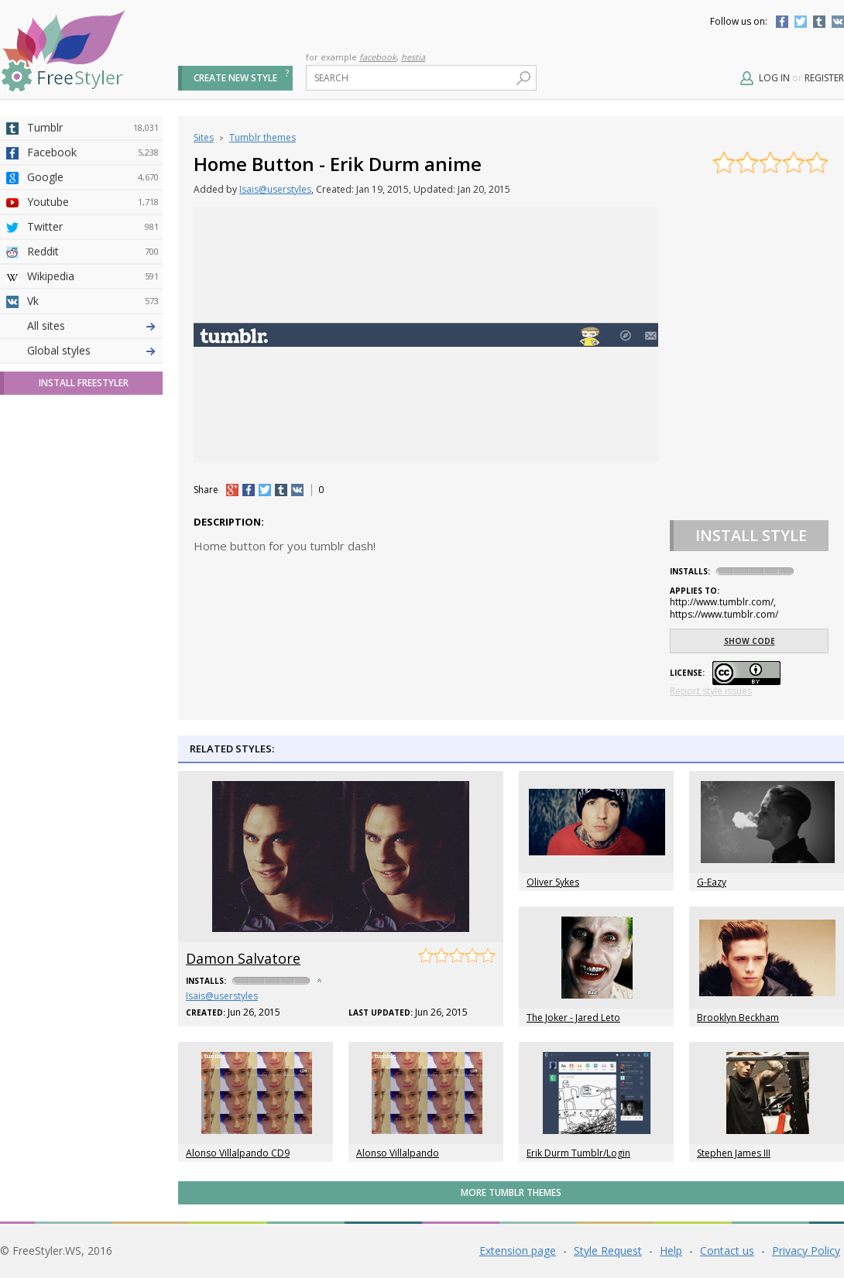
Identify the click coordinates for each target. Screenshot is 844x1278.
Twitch (93, 573)
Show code (749, 641)
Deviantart (93, 325)
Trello (93, 524)
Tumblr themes (262, 137)
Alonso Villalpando (397, 1153)
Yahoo (93, 425)
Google (93, 177)
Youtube (93, 202)
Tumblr (819, 21)
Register (824, 77)
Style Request (608, 1250)
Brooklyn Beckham (738, 1017)
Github (93, 400)
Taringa (93, 449)
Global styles (59, 622)
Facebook (782, 21)
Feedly (93, 548)
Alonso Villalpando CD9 (238, 1153)
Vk (93, 301)
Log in (774, 77)
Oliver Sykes (553, 882)
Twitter (800, 21)
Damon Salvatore (243, 958)
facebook (377, 57)
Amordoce (93, 375)
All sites (46, 598)
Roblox (93, 474)
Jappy (93, 499)
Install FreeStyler (84, 655)
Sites (204, 137)
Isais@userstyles (275, 189)
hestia (413, 57)
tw (265, 490)
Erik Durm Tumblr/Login (578, 1153)
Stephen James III (733, 1153)
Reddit (93, 251)
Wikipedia (93, 276)
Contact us (727, 1250)
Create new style (235, 77)
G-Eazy (711, 882)
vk (297, 490)
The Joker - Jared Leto (573, 1017)
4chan (93, 350)
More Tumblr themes (511, 1192)
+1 (232, 490)
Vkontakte (838, 21)
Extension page (517, 1250)
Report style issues (711, 690)
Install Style (751, 535)
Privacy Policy (806, 1250)
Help (671, 1250)
